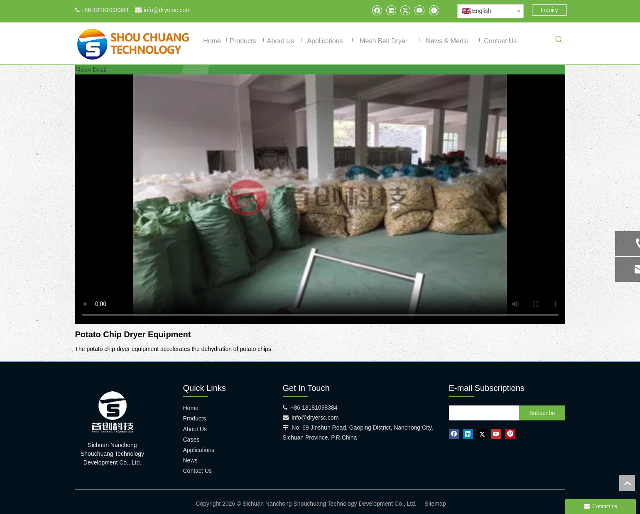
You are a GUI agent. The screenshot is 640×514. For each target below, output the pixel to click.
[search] (482, 412)
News (190, 460)
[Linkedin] (391, 10)
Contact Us (197, 470)
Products (194, 418)
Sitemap (435, 503)
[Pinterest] (433, 10)
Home (191, 408)
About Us (195, 429)
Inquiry (549, 10)
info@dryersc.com (167, 10)
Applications (199, 450)
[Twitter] (405, 10)
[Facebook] (377, 10)
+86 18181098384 (313, 407)
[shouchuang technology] (112, 411)
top (627, 483)
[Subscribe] (542, 412)
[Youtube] (419, 10)
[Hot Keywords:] (559, 41)
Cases (191, 439)
